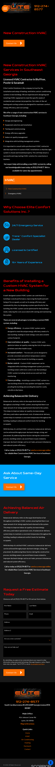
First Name (7, 605)
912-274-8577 (41, 8)
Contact (27, 749)
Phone (6, 614)
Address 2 (7, 630)
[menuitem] (27, 189)
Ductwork (27, 746)
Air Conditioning (27, 739)
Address (7, 622)
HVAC (27, 736)
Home (27, 733)
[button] (50, 762)
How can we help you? (11, 647)
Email (31, 614)
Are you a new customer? (12, 639)
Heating (28, 743)
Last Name (32, 605)
